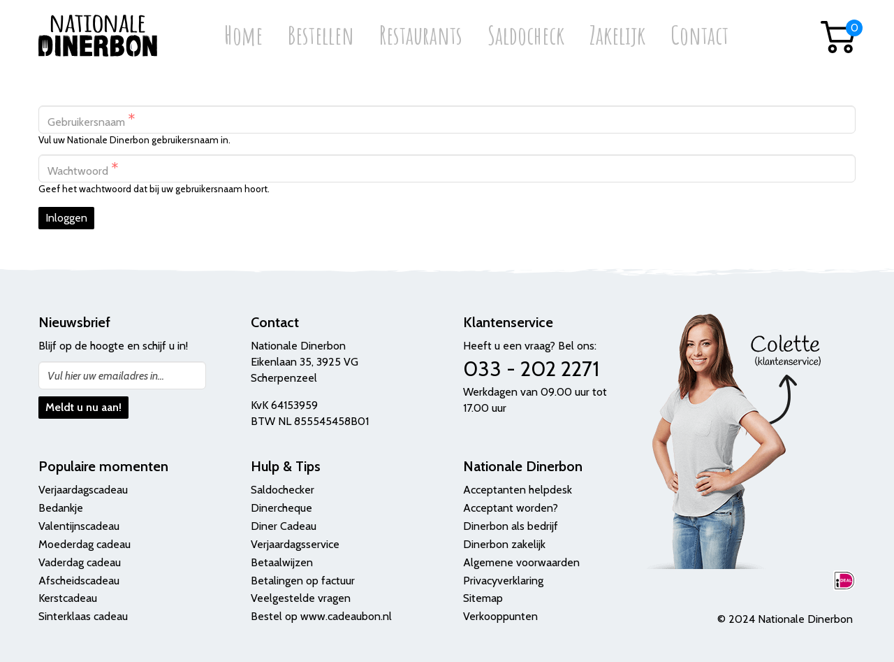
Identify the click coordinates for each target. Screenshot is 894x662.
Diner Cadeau (283, 526)
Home (243, 36)
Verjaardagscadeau (83, 489)
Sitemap (483, 598)
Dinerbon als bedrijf (510, 526)
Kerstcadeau (67, 598)
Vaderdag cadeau (79, 562)
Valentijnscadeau (78, 526)
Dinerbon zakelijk (504, 544)
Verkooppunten (500, 616)
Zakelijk (617, 36)
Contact (699, 36)
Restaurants (420, 36)
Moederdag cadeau (84, 544)
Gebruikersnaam (91, 120)
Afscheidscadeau (78, 580)
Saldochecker (282, 489)
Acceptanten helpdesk (517, 489)
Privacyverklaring (503, 580)
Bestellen (321, 36)
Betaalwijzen (282, 562)
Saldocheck (526, 36)
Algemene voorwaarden (521, 562)
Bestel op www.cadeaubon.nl (321, 616)
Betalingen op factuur (303, 580)
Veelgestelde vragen (301, 598)
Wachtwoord (83, 169)
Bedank (56, 508)
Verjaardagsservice (295, 544)
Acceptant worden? (510, 508)
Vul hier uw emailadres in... (105, 375)
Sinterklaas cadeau (83, 616)
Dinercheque (281, 508)
